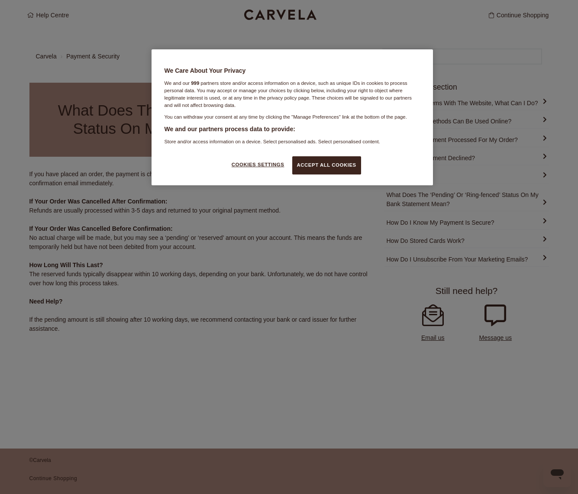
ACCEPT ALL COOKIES (326, 165)
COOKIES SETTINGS (258, 164)
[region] (292, 117)
